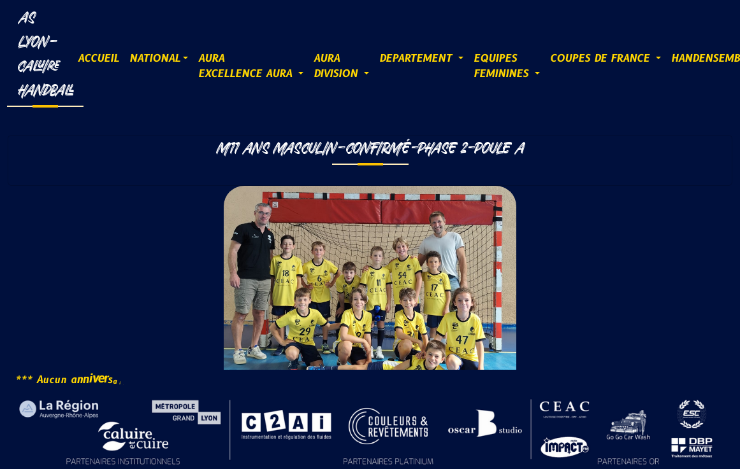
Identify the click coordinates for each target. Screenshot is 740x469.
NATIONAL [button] (154, 59)
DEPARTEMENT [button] (417, 59)
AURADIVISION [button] (337, 66)
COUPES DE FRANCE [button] (601, 59)
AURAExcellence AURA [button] (247, 66)
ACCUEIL (98, 59)
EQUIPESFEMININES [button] (503, 66)
